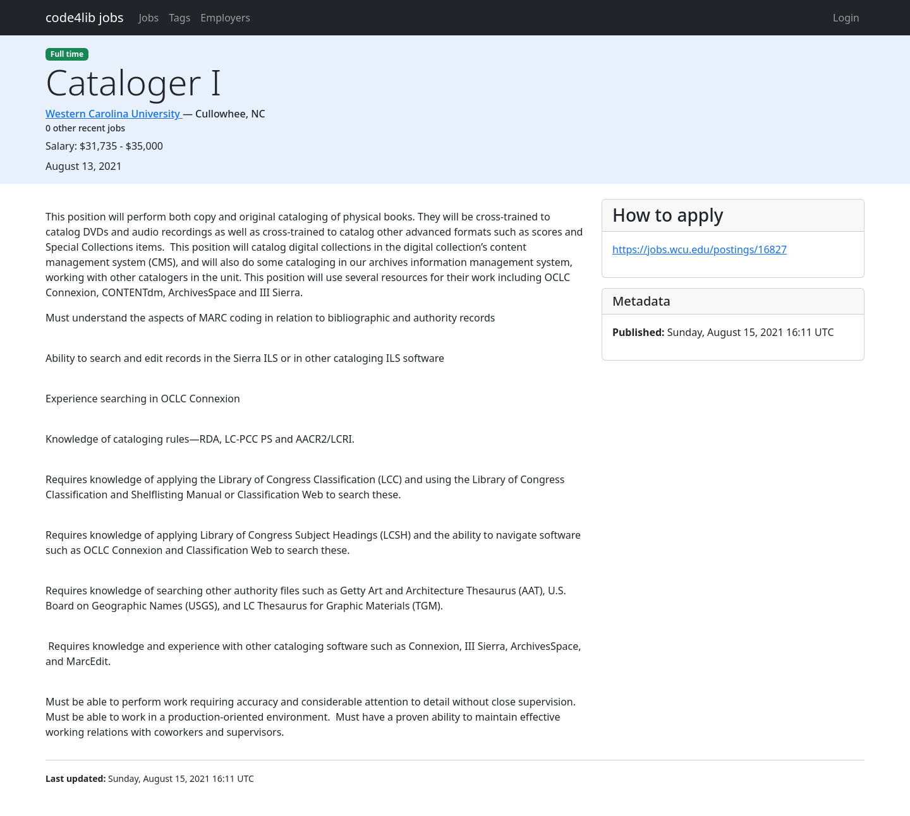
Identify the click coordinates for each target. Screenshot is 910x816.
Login (846, 18)
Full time (67, 54)
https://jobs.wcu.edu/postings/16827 (699, 249)
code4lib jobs (85, 17)
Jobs (149, 18)
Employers (225, 18)
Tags (179, 18)
